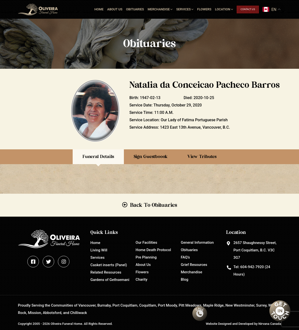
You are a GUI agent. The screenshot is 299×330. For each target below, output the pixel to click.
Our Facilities (146, 242)
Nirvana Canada (269, 324)
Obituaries (135, 9)
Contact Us (248, 9)
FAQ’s (185, 257)
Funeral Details (98, 157)
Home (98, 9)
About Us (114, 9)
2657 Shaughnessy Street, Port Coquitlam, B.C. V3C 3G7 (255, 250)
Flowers (204, 9)
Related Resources (105, 272)
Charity (142, 279)
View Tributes (201, 157)
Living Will (98, 250)
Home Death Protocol (153, 250)
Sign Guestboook (150, 157)
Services (183, 9)
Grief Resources (194, 264)
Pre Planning (146, 257)
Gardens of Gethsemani (109, 280)
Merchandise (159, 9)
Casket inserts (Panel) (108, 265)
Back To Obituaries (153, 205)
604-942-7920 (252, 267)
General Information (197, 242)
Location (222, 9)
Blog (184, 279)
